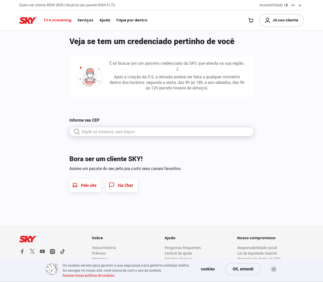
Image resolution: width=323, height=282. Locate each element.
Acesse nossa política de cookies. (89, 275)
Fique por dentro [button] (131, 20)
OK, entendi (243, 269)
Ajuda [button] (104, 20)
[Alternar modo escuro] (286, 5)
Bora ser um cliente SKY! (106, 158)
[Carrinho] (251, 21)
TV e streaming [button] (57, 20)
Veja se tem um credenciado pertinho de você (151, 41)
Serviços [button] (85, 20)
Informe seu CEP (84, 120)
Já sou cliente (281, 20)
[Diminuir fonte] (300, 5)
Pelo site (84, 185)
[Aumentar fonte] (293, 5)
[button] (274, 269)
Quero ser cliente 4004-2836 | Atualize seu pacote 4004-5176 (67, 5)
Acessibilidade (271, 5)
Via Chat (121, 185)
